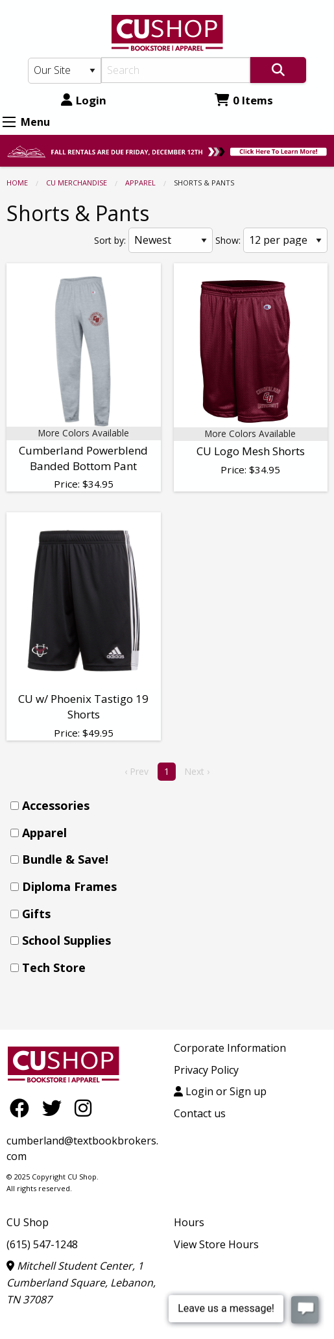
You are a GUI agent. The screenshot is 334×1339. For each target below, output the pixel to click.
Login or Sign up (220, 1091)
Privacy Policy (206, 1070)
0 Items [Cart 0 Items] (244, 100)
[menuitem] (170, 805)
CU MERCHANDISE (76, 182)
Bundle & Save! (65, 859)
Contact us (200, 1113)
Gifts (36, 913)
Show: (228, 240)
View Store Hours (216, 1244)
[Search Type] (64, 71)
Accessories (55, 805)
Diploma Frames (69, 886)
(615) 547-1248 (42, 1244)
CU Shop (27, 1222)
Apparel (140, 182)
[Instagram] (83, 1108)
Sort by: (110, 240)
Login (83, 100)
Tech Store (54, 967)
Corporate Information (230, 1048)
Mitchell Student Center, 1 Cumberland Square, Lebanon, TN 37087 (81, 1282)
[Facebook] (23, 1108)
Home (17, 182)
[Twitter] (55, 1108)
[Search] (175, 70)
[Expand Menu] (9, 122)
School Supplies (66, 940)
